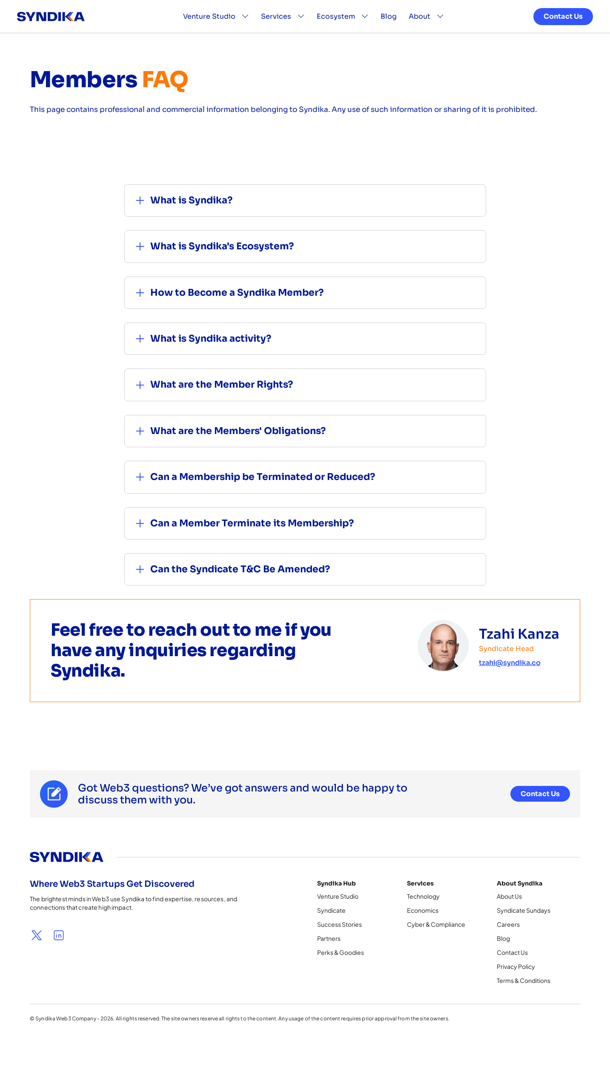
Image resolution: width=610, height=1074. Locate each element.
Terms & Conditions (523, 980)
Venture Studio (209, 21)
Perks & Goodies (340, 952)
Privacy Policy (516, 966)
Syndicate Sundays (523, 910)
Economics (422, 910)
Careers (508, 924)
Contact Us (563, 21)
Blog (389, 21)
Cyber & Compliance (436, 924)
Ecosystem (336, 21)
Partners (329, 938)
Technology (423, 896)
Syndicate (331, 910)
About (419, 21)
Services (276, 21)
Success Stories (339, 924)
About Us (509, 896)
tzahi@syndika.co (510, 662)
